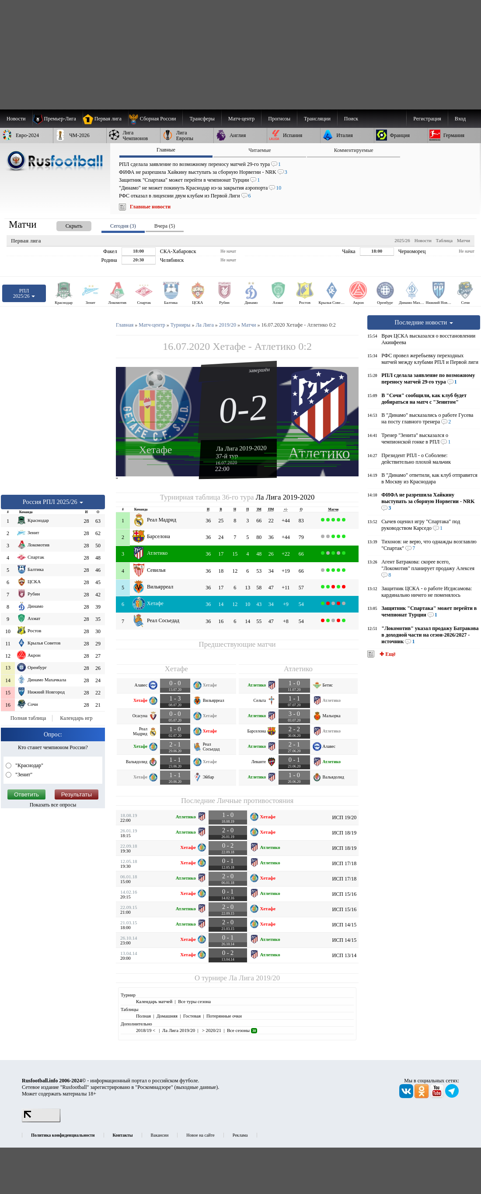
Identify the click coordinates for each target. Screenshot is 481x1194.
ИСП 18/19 (344, 833)
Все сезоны (242, 1030)
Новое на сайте (200, 1135)
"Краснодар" (28, 765)
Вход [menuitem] (460, 119)
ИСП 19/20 (344, 817)
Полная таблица (28, 718)
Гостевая (192, 1015)
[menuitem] (155, 118)
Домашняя (167, 1015)
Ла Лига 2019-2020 (241, 448)
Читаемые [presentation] (259, 150)
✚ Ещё (386, 654)
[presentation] (65, 224)
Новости (423, 240)
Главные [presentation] (166, 150)
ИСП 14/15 (344, 925)
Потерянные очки (224, 1015)
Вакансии (160, 1135)
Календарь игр (76, 718)
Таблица (444, 240)
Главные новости (150, 207)
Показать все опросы (53, 805)
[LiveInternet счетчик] (41, 1120)
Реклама (240, 1135)
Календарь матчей (154, 1001)
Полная (143, 1015)
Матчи (463, 240)
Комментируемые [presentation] (353, 150)
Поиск (351, 119)
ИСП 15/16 (344, 894)
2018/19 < (146, 1030)
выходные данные (196, 1087)
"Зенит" (23, 774)
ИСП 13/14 (344, 955)
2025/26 (402, 240)
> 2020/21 (211, 1030)
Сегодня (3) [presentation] (123, 226)
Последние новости (423, 322)
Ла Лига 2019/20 (254, 978)
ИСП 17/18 (344, 863)
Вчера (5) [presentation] (164, 226)
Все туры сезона (194, 1001)
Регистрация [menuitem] (427, 119)
